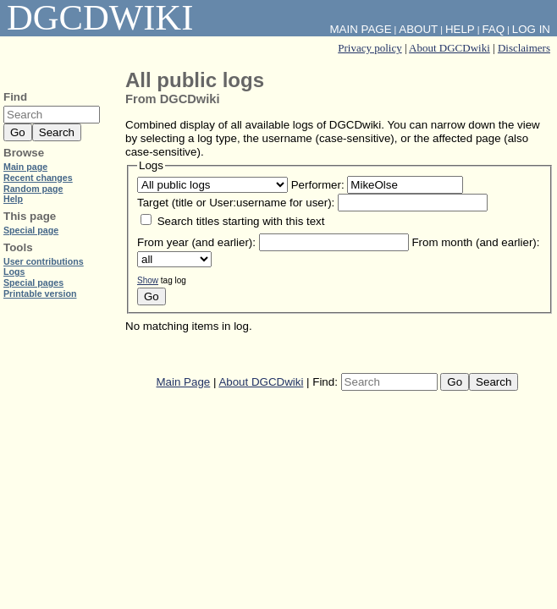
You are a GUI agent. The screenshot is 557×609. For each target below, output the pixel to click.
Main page (25, 167)
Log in (531, 29)
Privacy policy (369, 47)
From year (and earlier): (196, 242)
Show (147, 280)
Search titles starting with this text (241, 221)
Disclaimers (524, 47)
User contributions (43, 261)
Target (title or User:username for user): (235, 202)
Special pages (33, 282)
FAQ (493, 29)
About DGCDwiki (449, 47)
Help (460, 29)
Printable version (39, 293)
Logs (14, 271)
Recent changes (38, 178)
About (418, 29)
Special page (30, 230)
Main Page (184, 382)
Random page (33, 189)
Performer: (318, 184)
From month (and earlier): (475, 242)
